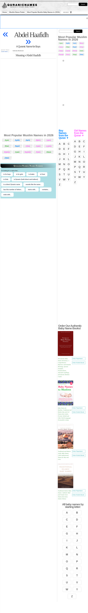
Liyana (48, 146)
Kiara (38, 152)
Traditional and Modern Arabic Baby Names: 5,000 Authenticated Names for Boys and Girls (64, 455)
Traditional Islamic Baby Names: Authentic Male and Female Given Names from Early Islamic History (64, 495)
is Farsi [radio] (42, 174)
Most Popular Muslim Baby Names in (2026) (43, 12)
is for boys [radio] (7, 174)
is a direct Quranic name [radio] (11, 184)
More (67, 12)
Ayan (7, 140)
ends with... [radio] (7, 195)
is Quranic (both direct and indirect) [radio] (26, 179)
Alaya (48, 152)
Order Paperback (78, 358)
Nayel (17, 146)
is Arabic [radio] (32, 174)
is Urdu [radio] (5, 179)
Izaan (17, 152)
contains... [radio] (45, 189)
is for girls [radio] (19, 174)
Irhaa (28, 146)
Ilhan (7, 146)
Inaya (38, 146)
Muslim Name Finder (17, 12)
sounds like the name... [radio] (34, 184)
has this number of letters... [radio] (12, 189)
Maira (38, 140)
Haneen (28, 152)
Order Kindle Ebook (78, 362)
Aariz (28, 140)
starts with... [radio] (32, 189)
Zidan (7, 158)
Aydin (17, 140)
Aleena (7, 152)
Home (4, 12)
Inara (49, 140)
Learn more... (5, 51)
